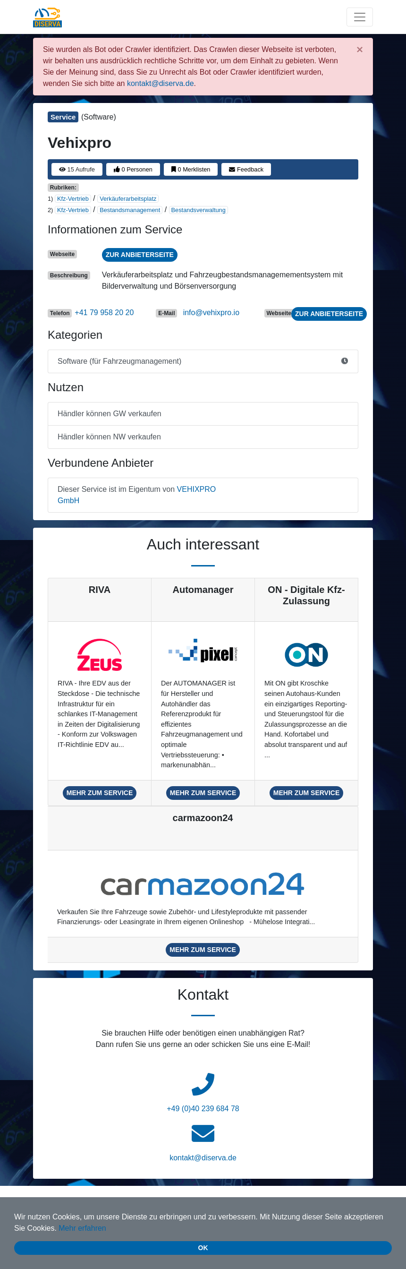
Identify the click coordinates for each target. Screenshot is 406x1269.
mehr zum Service (100, 793)
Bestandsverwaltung (198, 210)
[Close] (359, 49)
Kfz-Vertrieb (73, 198)
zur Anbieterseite (140, 254)
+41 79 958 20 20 (104, 313)
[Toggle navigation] (360, 17)
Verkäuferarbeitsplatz (128, 198)
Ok (203, 1248)
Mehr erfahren (82, 1228)
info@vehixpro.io (211, 313)
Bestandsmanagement (130, 210)
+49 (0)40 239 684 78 (203, 1109)
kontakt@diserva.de (160, 83)
